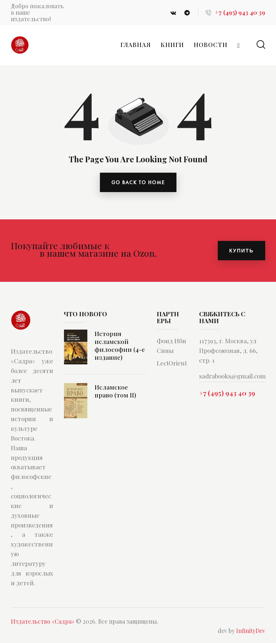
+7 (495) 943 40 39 (227, 392)
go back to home (138, 182)
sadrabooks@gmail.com (232, 376)
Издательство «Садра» (42, 621)
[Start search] (261, 44)
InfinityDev (250, 630)
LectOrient (172, 363)
